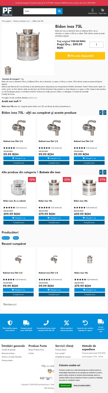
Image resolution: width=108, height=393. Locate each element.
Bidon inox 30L (81, 200)
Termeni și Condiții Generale (12, 357)
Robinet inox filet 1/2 (13, 141)
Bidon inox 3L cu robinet (14, 200)
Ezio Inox (6, 238)
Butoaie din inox (49, 172)
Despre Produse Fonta (36, 350)
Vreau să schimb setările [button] (82, 385)
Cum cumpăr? (60, 353)
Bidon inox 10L (45, 200)
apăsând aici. (33, 98)
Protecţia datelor (60, 350)
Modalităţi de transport (63, 357)
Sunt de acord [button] (65, 385)
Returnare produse (8, 353)
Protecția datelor (7, 360)
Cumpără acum (18, 163)
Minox (16, 238)
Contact (31, 353)
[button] (100, 112)
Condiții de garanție (8, 350)
